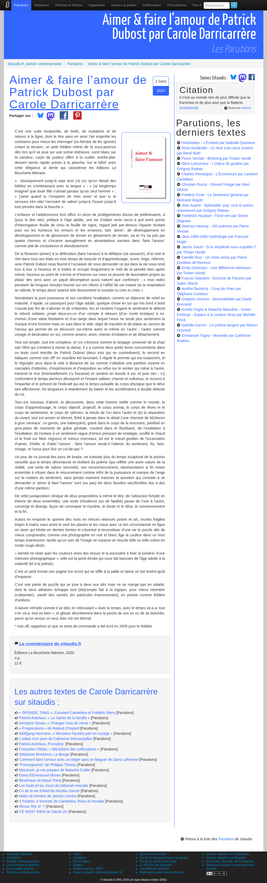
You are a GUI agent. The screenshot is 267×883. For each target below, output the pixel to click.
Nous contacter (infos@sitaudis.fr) (98, 872)
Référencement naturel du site (161, 872)
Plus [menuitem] (197, 5)
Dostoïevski (188, 108)
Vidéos (78, 865)
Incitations (14, 858)
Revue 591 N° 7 (32, 806)
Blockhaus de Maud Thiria (40, 780)
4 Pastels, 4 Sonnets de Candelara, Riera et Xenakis (61, 801)
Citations (79, 858)
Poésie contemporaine (23, 861)
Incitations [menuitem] (41, 5)
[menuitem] (21, 5)
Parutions (21, 5)
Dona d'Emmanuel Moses (40, 775)
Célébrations (152, 5)
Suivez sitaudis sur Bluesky (226, 858)
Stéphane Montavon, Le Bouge (44, 754)
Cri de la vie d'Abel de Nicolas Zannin (49, 791)
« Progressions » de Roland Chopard (49, 728)
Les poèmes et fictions (23, 865)
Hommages (81, 861)
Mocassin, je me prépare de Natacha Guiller (54, 770)
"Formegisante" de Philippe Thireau (47, 765)
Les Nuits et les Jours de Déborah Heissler (53, 785)
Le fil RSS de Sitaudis (155, 865)
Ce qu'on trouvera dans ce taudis (163, 858)
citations (246, 107)
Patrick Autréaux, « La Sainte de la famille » (54, 718)
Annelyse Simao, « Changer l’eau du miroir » (55, 723)
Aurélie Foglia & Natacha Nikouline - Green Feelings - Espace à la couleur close (216, 314)
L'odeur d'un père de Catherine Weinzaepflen (55, 739)
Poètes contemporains (23, 872)
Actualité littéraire (19, 854)
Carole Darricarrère (64, 104)
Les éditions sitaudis (154, 868)
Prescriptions (176, 5)
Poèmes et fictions (68, 5)
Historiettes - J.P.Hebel (218, 143)
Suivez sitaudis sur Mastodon (227, 854)
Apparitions (96, 5)
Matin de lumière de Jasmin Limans (47, 796)
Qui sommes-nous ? (154, 854)
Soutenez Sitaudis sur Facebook (229, 861)
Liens (77, 854)
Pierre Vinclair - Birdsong (216, 158)
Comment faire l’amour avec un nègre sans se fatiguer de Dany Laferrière (78, 759)
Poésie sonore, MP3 (87, 868)
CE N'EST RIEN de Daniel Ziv (43, 812)
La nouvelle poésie (20, 868)
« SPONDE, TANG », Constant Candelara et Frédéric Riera (67, 713)
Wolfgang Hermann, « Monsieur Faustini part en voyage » (66, 733)
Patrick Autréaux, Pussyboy (41, 744)
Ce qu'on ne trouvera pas (157, 861)
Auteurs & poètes (123, 5)
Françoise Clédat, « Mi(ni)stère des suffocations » (59, 749)
